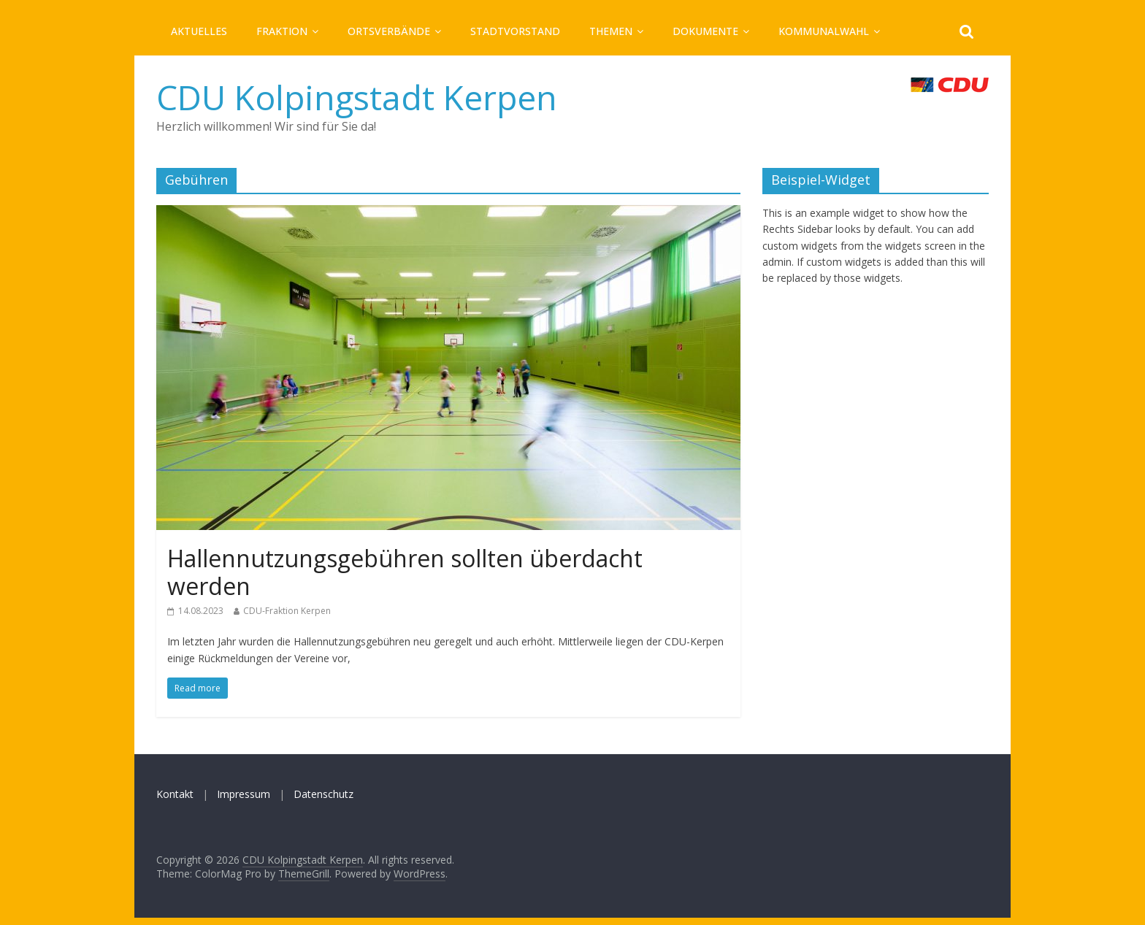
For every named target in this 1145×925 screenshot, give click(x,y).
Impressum (243, 794)
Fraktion (281, 31)
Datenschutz (323, 794)
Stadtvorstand (515, 31)
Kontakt (175, 794)
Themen (610, 31)
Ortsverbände (389, 31)
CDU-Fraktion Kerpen (287, 610)
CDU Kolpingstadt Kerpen (356, 97)
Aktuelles (199, 31)
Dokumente (705, 31)
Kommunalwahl (823, 31)
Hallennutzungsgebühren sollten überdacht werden (405, 572)
